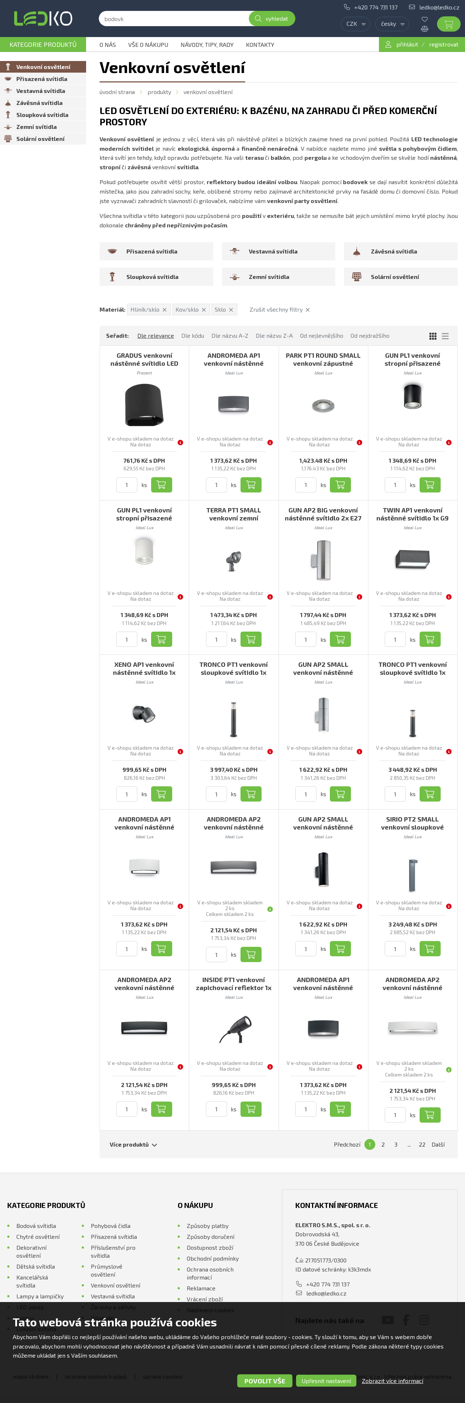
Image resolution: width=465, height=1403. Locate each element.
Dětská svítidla (35, 1266)
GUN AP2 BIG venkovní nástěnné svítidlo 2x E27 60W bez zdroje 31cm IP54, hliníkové (323, 522)
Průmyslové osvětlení (106, 1270)
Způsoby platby (208, 1225)
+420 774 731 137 (375, 7)
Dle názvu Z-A (274, 335)
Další (438, 1144)
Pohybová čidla (110, 1225)
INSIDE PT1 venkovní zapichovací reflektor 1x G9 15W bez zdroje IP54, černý (233, 991)
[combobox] (355, 24)
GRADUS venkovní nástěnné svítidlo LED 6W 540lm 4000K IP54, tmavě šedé (144, 367)
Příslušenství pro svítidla (113, 1251)
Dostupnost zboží (210, 1247)
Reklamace (201, 1288)
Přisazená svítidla (114, 1236)
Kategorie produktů (43, 44)
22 (422, 1144)
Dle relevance (155, 335)
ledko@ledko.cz (439, 7)
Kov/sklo (190, 309)
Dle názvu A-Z (229, 335)
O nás (108, 44)
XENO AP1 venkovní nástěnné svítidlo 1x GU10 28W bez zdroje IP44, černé (144, 676)
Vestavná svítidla (113, 1296)
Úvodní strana (117, 91)
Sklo (224, 309)
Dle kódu (192, 335)
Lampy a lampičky (40, 1296)
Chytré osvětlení (38, 1236)
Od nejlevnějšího (321, 335)
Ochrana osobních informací (210, 1273)
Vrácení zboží (205, 1298)
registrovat (443, 44)
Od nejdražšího (370, 335)
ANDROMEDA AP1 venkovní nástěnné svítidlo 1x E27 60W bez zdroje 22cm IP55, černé (323, 991)
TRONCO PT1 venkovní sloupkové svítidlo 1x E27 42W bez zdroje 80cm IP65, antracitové (233, 676)
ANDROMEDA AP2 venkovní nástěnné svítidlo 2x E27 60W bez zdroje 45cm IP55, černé (144, 991)
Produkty (159, 91)
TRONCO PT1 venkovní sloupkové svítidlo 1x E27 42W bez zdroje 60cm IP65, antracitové (412, 676)
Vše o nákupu (148, 44)
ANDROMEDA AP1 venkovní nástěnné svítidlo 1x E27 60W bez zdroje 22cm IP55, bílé (144, 831)
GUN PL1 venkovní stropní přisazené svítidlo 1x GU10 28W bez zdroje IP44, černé (412, 367)
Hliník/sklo (148, 309)
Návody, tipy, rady (207, 44)
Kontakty (260, 44)
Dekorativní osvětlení (31, 1251)
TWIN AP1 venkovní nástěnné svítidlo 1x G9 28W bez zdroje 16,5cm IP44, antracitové (412, 522)
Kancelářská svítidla (32, 1281)
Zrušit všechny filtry (280, 309)
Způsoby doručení (210, 1236)
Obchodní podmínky (213, 1258)
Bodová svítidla (36, 1225)
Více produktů (133, 1144)
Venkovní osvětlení (207, 91)
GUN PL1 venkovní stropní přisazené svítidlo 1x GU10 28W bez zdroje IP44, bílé (144, 522)
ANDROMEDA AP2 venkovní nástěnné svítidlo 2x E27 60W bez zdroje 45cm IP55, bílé (412, 991)
